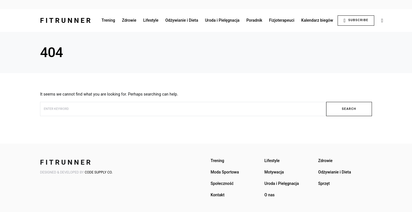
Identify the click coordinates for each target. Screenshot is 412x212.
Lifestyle (272, 160)
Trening (217, 160)
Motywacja (274, 172)
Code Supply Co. (99, 172)
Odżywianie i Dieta (334, 172)
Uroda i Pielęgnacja (281, 183)
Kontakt (218, 195)
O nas (269, 195)
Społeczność (222, 183)
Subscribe (356, 20)
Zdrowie (325, 160)
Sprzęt (324, 183)
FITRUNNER (66, 21)
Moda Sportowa (225, 172)
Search (349, 109)
